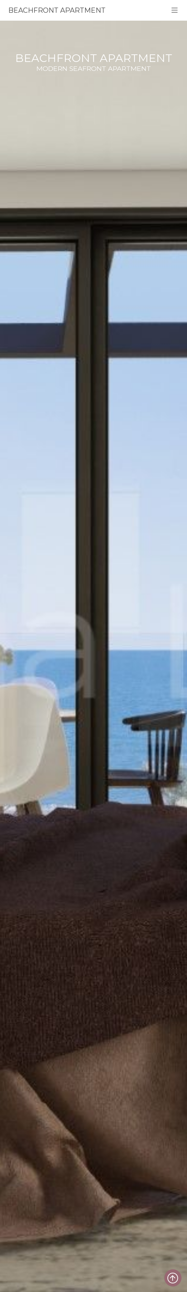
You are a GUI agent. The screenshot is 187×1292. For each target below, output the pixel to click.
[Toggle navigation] (175, 10)
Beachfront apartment (57, 10)
